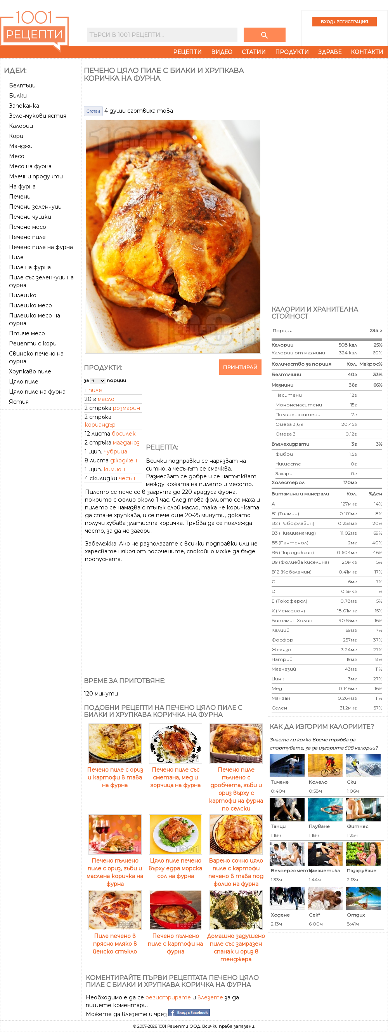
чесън (127, 478)
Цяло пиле (23, 381)
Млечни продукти (36, 176)
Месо (16, 156)
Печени (20, 196)
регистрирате (168, 997)
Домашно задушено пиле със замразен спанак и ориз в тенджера (236, 944)
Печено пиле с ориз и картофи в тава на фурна (115, 773)
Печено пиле (27, 237)
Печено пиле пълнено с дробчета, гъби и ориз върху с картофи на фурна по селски (236, 785)
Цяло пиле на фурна (37, 391)
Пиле (16, 257)
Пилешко (22, 295)
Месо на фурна (30, 166)
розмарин (126, 407)
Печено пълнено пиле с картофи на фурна (175, 940)
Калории (21, 125)
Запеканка (24, 105)
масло (106, 399)
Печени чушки (30, 216)
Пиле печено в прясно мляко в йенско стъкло (115, 940)
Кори (16, 135)
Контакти (367, 52)
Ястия (19, 401)
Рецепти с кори (33, 343)
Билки (18, 95)
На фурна (22, 186)
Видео (221, 52)
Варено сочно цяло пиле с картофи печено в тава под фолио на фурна (235, 868)
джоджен (123, 460)
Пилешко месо (30, 305)
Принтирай (240, 367)
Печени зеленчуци (35, 206)
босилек (124, 433)
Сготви (93, 111)
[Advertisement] (41, 441)
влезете (210, 997)
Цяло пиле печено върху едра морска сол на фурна (175, 864)
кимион (114, 469)
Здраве (329, 52)
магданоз (126, 442)
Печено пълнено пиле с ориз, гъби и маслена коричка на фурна (115, 868)
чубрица (115, 451)
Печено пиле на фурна (41, 247)
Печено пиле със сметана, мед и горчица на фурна (175, 773)
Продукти (292, 52)
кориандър (100, 424)
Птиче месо (27, 333)
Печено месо (27, 226)
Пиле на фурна (30, 267)
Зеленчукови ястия (37, 115)
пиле (95, 390)
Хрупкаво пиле (30, 371)
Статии (254, 52)
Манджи (21, 146)
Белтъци (22, 85)
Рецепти (187, 52)
